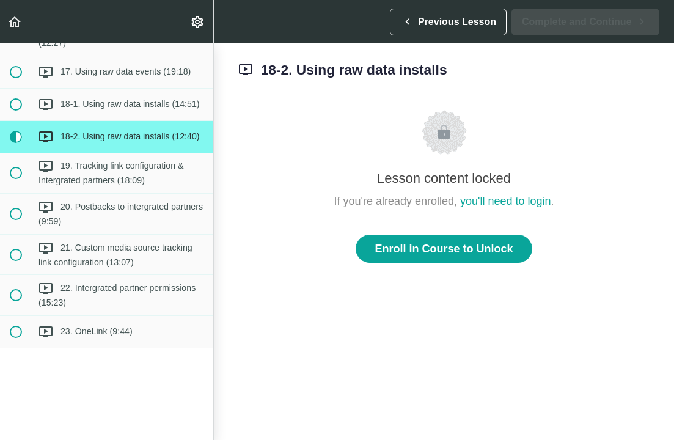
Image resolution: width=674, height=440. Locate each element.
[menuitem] (198, 21)
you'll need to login (505, 201)
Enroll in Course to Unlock (444, 249)
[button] (15, 21)
